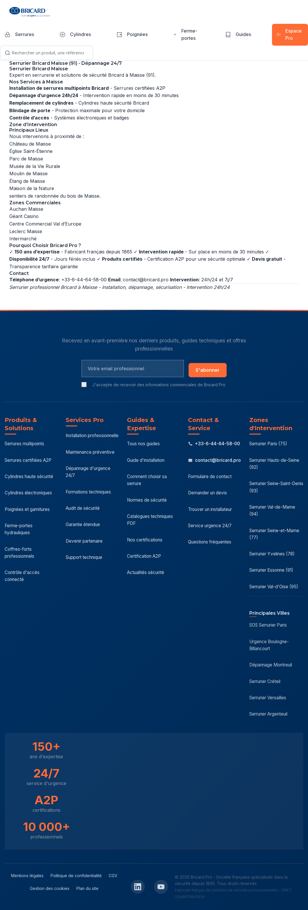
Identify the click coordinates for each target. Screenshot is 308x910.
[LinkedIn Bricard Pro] (138, 887)
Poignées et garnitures (27, 509)
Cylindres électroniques (28, 493)
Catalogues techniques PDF (150, 520)
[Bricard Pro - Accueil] (29, 12)
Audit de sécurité (83, 508)
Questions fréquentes (209, 542)
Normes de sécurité (147, 500)
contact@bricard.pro (146, 280)
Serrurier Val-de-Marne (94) (272, 510)
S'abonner (208, 370)
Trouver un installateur (210, 509)
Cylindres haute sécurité (29, 476)
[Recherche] (46, 53)
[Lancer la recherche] (7, 53)
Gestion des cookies (49, 888)
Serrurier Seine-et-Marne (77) (274, 534)
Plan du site (87, 888)
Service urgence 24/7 (210, 525)
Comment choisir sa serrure (147, 480)
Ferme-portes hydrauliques (19, 529)
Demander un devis (207, 493)
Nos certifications (144, 540)
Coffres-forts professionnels (19, 552)
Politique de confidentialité (76, 875)
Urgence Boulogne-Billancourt (269, 645)
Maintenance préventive (90, 452)
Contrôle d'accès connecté (22, 576)
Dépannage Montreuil (270, 665)
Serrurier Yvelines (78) (272, 554)
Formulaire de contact (210, 476)
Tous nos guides (143, 443)
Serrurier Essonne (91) (271, 570)
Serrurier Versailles (267, 697)
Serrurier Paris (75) (268, 443)
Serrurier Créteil (264, 681)
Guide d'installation (145, 460)
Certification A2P (144, 556)
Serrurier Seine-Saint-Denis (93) (276, 487)
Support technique (84, 557)
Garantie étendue (83, 524)
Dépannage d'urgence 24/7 (88, 472)
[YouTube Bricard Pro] (161, 887)
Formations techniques (88, 492)
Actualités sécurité (145, 572)
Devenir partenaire (84, 541)
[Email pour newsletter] (132, 368)
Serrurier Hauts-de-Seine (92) (274, 463)
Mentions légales (27, 875)
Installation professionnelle (92, 435)
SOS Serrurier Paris (268, 625)
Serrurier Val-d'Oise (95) (273, 586)
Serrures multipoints (24, 443)
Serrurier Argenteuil (268, 714)
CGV (113, 875)
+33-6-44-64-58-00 (214, 443)
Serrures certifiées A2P (28, 460)
